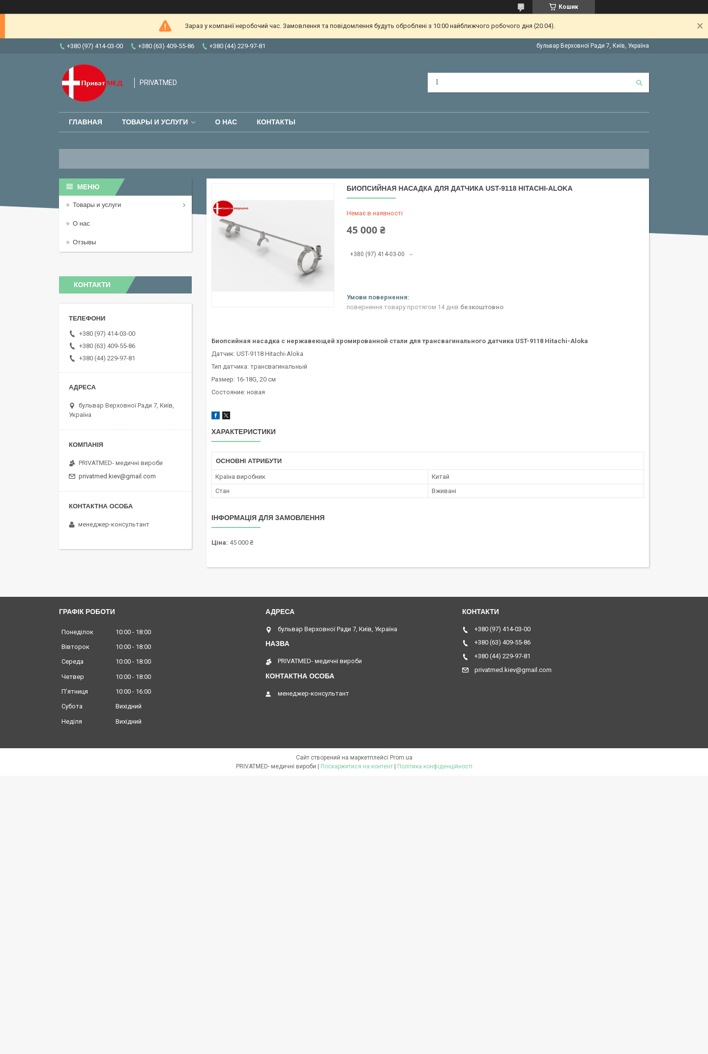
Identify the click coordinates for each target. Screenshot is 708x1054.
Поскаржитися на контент (357, 766)
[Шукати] (639, 82)
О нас (226, 122)
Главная (85, 122)
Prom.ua (401, 757)
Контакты (276, 122)
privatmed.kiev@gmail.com (117, 476)
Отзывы (84, 242)
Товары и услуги (155, 122)
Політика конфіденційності (434, 766)
